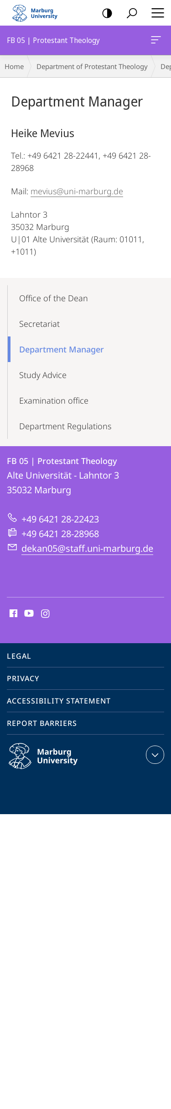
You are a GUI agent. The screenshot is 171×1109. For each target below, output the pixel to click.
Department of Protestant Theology (92, 66)
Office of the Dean (53, 298)
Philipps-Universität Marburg (53, 763)
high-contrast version (104, 13)
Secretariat (39, 323)
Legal (19, 656)
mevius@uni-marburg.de (77, 191)
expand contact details (154, 755)
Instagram (46, 614)
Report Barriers (42, 723)
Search (128, 13)
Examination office (53, 400)
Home (14, 66)
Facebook (12, 614)
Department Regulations (65, 426)
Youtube (28, 614)
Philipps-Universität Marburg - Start (39, 12)
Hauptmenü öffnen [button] (155, 13)
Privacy (23, 678)
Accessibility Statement (59, 701)
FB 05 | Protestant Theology (155, 41)
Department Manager (61, 349)
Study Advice (43, 374)
